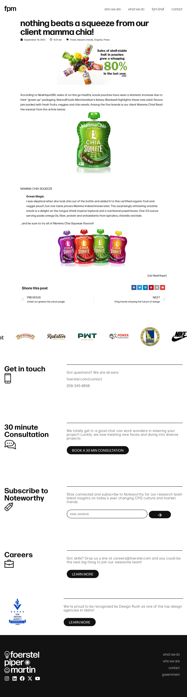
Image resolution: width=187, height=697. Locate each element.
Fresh (73, 39)
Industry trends (85, 39)
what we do (136, 9)
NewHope (159, 275)
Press (107, 39)
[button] (133, 287)
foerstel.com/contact (84, 379)
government (171, 674)
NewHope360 (47, 95)
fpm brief (158, 9)
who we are (112, 9)
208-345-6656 (78, 386)
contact (177, 9)
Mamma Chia (145, 104)
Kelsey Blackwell (106, 99)
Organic (98, 39)
